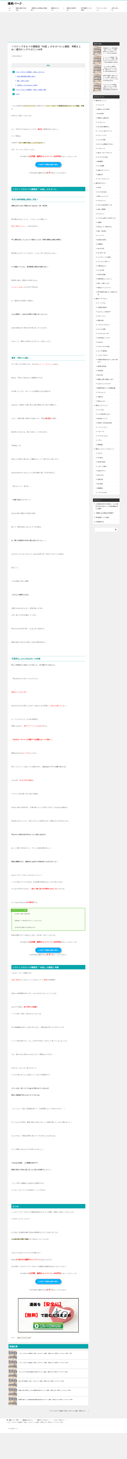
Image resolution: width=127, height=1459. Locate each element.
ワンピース (101, 105)
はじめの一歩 (101, 253)
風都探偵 (100, 488)
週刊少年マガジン (101, 183)
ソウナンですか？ (16, 56)
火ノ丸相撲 (101, 166)
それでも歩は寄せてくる (105, 205)
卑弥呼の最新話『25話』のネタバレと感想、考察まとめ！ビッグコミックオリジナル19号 (110, 78)
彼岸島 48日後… (102, 366)
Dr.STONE (101, 113)
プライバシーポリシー (101, 9)
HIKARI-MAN (101, 462)
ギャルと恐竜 (101, 329)
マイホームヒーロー (103, 333)
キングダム (101, 410)
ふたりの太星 (101, 139)
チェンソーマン (102, 135)
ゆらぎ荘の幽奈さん (103, 126)
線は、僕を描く (102, 231)
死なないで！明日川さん (105, 226)
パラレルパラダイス (103, 324)
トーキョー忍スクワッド (105, 131)
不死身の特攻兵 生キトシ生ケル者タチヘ (108, 361)
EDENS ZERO (102, 239)
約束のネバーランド (103, 170)
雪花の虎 (100, 479)
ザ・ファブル (101, 303)
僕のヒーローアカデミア (105, 152)
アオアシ (100, 453)
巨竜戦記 (100, 244)
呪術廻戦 (100, 161)
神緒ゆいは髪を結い (103, 118)
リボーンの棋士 (102, 466)
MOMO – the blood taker (105, 423)
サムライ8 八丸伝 (103, 157)
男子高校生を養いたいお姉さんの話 (107, 293)
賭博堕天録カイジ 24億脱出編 (106, 388)
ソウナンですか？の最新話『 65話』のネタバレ (30, 72)
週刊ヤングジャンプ (102, 405)
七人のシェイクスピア (104, 383)
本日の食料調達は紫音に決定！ (26, 76)
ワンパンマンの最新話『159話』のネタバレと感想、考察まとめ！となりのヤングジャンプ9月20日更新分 (110, 60)
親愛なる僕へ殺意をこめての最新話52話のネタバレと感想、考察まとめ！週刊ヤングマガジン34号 (44, 1390)
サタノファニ (101, 316)
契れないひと (101, 401)
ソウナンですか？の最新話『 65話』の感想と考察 (30, 89)
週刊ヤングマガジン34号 (24, 1337)
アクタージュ (101, 122)
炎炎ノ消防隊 (101, 209)
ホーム (10, 9)
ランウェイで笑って (103, 261)
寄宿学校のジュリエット (105, 279)
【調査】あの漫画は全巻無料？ (39, 9)
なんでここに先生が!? (104, 311)
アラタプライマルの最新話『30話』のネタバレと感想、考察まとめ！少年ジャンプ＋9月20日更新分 (110, 87)
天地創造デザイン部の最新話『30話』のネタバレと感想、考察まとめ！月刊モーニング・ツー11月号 (110, 50)
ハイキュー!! (101, 148)
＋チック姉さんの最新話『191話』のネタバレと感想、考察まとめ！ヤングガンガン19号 (110, 69)
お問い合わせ (115, 9)
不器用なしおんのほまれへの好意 (27, 85)
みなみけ (100, 342)
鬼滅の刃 (100, 174)
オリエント (101, 213)
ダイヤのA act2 (102, 192)
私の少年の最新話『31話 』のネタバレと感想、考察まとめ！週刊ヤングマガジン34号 (41, 1381)
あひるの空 (101, 248)
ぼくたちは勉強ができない (105, 144)
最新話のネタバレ (55, 9)
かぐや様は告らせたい (104, 414)
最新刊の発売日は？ (71, 9)
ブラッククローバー (103, 179)
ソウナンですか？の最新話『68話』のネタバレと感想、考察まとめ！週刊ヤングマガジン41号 (43, 1362)
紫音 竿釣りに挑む (23, 81)
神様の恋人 (101, 320)
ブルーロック (101, 392)
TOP (13, 1420)
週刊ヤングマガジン (102, 298)
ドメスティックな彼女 (104, 257)
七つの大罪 (101, 270)
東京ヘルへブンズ (103, 196)
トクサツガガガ (102, 492)
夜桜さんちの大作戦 (103, 109)
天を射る (100, 457)
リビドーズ (101, 431)
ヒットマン (101, 235)
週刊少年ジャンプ (101, 100)
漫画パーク (15, 3)
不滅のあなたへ (102, 266)
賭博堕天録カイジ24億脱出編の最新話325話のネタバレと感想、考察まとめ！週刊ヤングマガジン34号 (45, 1399)
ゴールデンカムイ (103, 436)
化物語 (99, 222)
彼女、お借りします (103, 283)
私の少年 (100, 375)
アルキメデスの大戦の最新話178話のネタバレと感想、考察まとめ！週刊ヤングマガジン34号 (43, 1371)
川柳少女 (100, 396)
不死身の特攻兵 (102, 307)
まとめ (17, 94)
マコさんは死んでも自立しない (107, 218)
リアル (99, 440)
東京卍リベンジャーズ (104, 287)
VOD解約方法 (100, 521)
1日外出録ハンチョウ (104, 337)
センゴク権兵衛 (102, 351)
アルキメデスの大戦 (103, 346)
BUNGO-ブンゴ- (102, 418)
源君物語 (100, 444)
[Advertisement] (63, 26)
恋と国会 (100, 483)
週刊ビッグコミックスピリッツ (105, 449)
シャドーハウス (102, 427)
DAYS (99, 187)
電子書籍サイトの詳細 (86, 9)
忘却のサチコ (101, 470)
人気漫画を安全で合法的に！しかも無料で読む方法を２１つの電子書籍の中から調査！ (107, 506)
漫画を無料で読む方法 (21, 9)
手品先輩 (100, 370)
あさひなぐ (101, 475)
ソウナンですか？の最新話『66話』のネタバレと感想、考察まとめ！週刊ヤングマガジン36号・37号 (45, 1353)
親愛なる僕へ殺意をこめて (105, 379)
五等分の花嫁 (101, 274)
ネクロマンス (101, 200)
